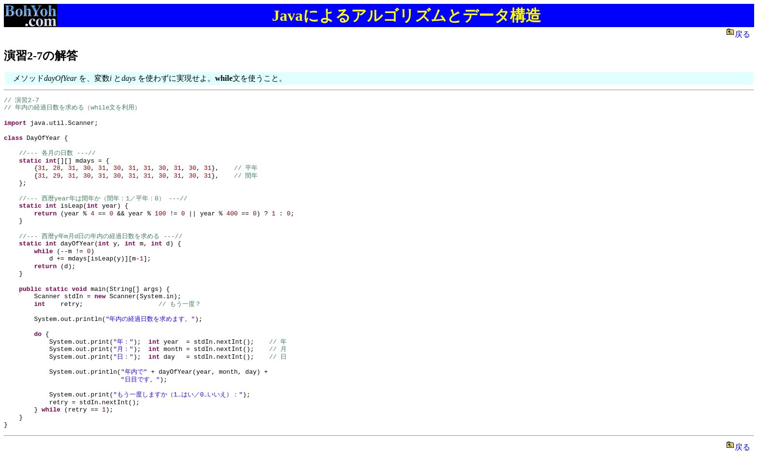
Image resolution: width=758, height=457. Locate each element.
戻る (744, 34)
